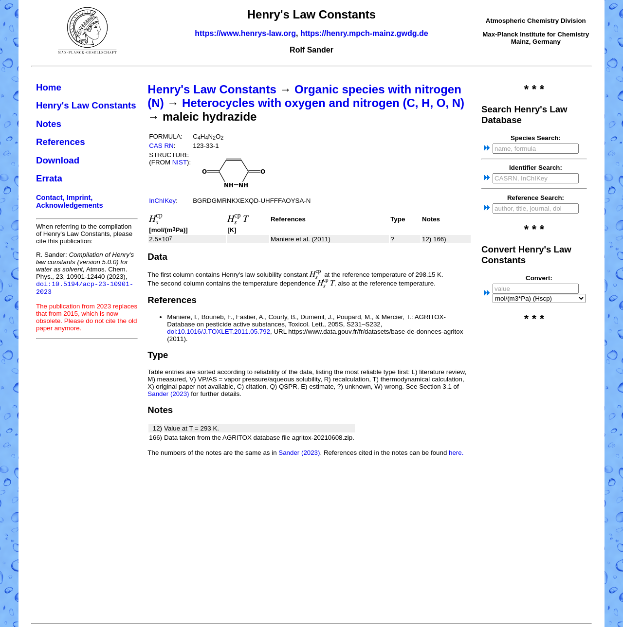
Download (57, 160)
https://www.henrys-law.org (245, 33)
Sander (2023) (168, 393)
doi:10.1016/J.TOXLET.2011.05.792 (218, 331)
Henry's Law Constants (86, 105)
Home (48, 87)
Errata (49, 178)
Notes (48, 124)
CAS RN (161, 145)
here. (456, 452)
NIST (179, 162)
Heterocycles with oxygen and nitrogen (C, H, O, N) (323, 102)
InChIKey (162, 200)
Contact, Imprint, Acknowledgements (69, 201)
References (60, 142)
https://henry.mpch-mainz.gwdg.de (364, 33)
